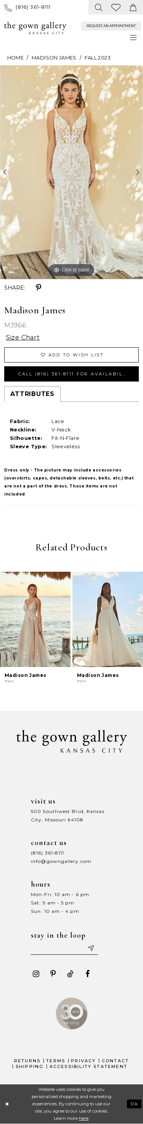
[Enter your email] (64, 947)
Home (15, 58)
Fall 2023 (98, 58)
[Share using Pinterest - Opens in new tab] (38, 288)
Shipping (30, 1066)
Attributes (32, 394)
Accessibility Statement (89, 1066)
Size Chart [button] (23, 337)
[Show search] (99, 7)
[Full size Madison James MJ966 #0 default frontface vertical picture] (71, 172)
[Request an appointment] (111, 26)
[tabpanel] (71, 172)
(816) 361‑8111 (47, 853)
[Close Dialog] (7, 1104)
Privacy (83, 1060)
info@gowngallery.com (61, 861)
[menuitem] (27, 7)
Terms (55, 1060)
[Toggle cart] (133, 7)
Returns (27, 1060)
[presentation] (35, 619)
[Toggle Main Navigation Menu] (133, 37)
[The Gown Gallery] (35, 28)
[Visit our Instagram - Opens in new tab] (36, 974)
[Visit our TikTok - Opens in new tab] (70, 974)
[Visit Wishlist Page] (116, 7)
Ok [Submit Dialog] (135, 1103)
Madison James (54, 58)
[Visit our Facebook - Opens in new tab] (87, 974)
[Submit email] (90, 947)
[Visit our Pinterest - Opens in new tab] (53, 974)
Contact (115, 1060)
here (83, 1118)
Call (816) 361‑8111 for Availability (75, 374)
